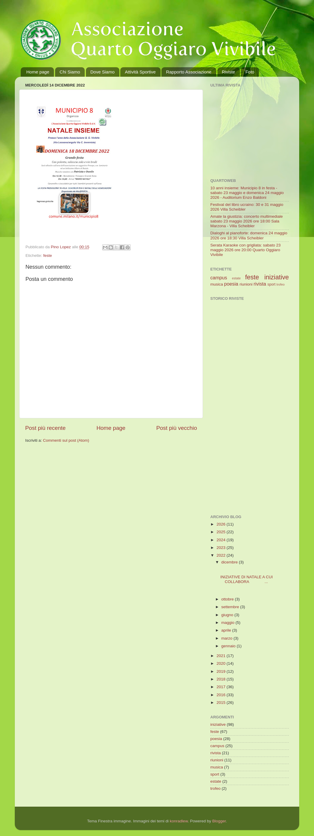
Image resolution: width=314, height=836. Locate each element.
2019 (222, 671)
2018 (222, 679)
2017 (222, 687)
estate (236, 278)
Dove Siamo (102, 71)
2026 (222, 524)
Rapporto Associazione (188, 71)
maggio (228, 622)
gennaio (229, 646)
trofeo (280, 284)
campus (218, 277)
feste (47, 255)
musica (216, 284)
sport (271, 284)
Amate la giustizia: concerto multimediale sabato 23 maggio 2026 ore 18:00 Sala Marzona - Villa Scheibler (246, 221)
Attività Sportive (140, 71)
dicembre (230, 562)
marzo (227, 638)
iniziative (276, 277)
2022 (222, 555)
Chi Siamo (70, 71)
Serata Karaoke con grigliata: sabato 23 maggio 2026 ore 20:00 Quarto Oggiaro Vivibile (245, 250)
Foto (249, 71)
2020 (222, 663)
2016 (222, 695)
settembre (230, 607)
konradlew (179, 821)
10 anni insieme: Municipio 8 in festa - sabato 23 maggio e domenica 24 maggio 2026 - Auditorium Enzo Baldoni (247, 193)
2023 (222, 547)
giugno (227, 615)
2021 (222, 656)
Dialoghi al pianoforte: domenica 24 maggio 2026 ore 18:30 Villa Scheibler (248, 235)
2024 (222, 540)
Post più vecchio (176, 428)
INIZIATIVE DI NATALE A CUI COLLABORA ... (246, 579)
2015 (222, 702)
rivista (260, 283)
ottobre (228, 599)
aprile (226, 630)
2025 (222, 532)
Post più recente (45, 428)
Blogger (219, 821)
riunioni (246, 284)
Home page (37, 71)
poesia (231, 283)
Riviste (228, 71)
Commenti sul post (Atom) (66, 440)
